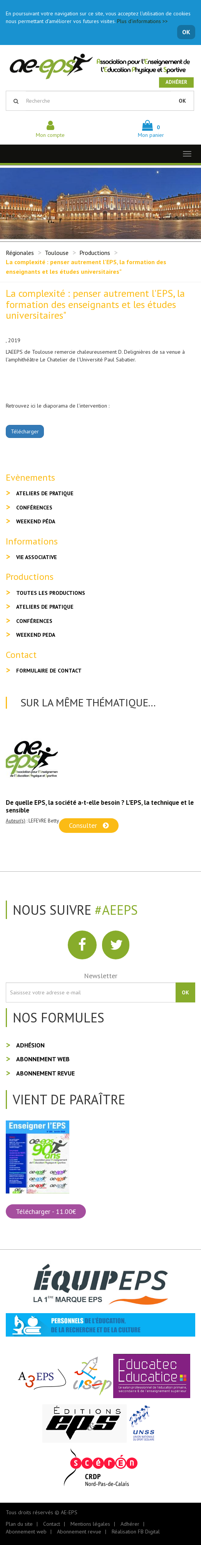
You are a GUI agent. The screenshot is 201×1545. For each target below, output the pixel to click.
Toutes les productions (50, 592)
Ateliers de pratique (45, 493)
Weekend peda (35, 634)
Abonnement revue (45, 1073)
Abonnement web (43, 1059)
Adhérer (176, 82)
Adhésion (30, 1045)
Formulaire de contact (49, 670)
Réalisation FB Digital (136, 1531)
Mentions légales (90, 1523)
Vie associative (36, 557)
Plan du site (19, 1523)
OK (186, 32)
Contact (51, 1523)
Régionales (20, 252)
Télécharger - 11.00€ (46, 1211)
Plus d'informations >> (142, 21)
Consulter (89, 825)
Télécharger (25, 431)
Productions (94, 252)
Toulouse (57, 252)
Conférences (34, 507)
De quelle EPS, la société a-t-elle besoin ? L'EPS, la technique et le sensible (100, 806)
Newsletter (100, 975)
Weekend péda (35, 521)
